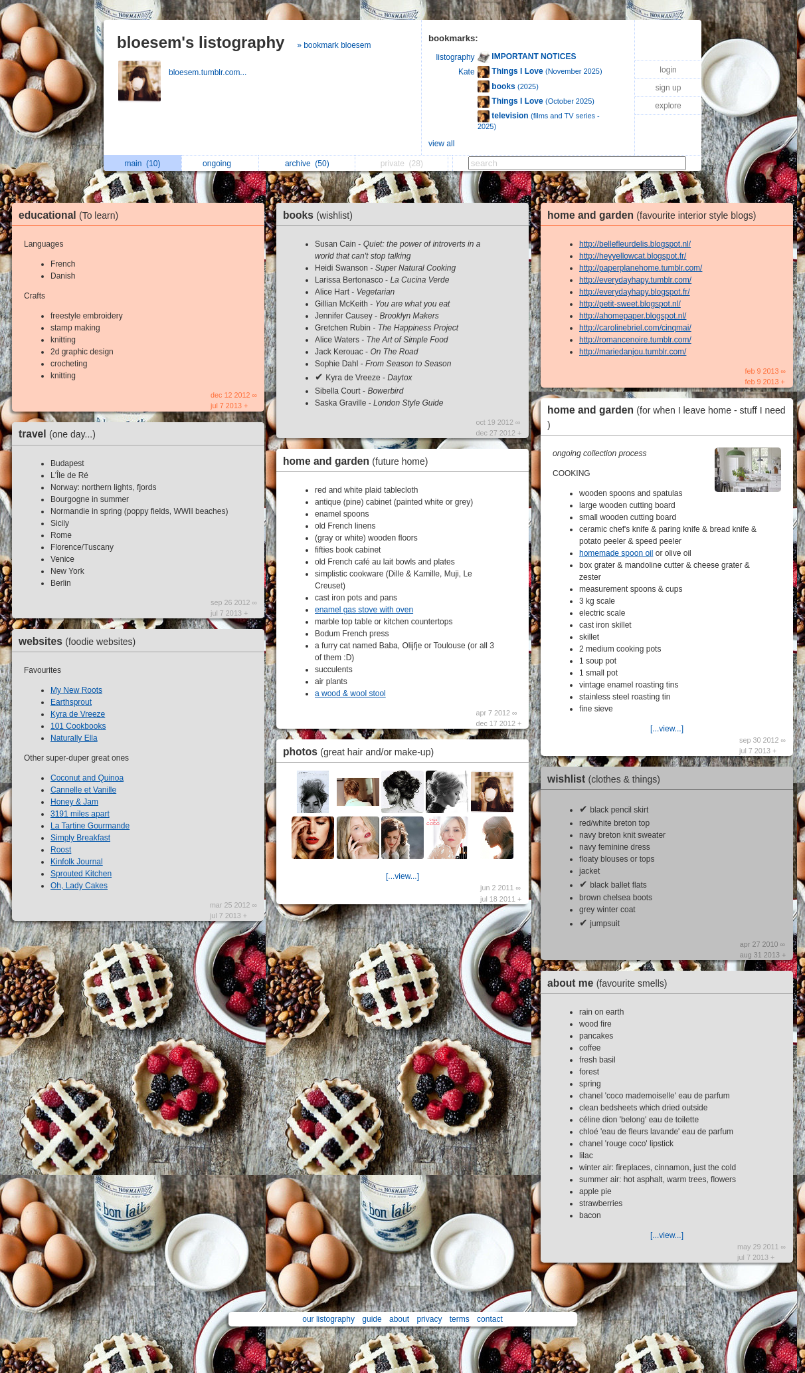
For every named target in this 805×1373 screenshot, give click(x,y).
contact (490, 1319)
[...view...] (402, 876)
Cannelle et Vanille (83, 790)
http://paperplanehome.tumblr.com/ (640, 268)
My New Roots (76, 690)
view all (441, 143)
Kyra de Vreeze (77, 714)
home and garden (359, 461)
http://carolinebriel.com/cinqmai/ (635, 327)
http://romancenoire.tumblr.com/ (635, 339)
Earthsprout (71, 702)
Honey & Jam (74, 802)
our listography (328, 1319)
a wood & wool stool (350, 693)
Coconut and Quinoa (87, 778)
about (399, 1319)
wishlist (607, 779)
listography (455, 57)
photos (361, 751)
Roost (60, 849)
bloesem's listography (200, 42)
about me (610, 983)
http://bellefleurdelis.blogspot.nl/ (635, 244)
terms (460, 1319)
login (668, 69)
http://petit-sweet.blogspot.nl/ (630, 304)
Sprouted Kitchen (81, 873)
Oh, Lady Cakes (79, 885)
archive (307, 163)
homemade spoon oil (616, 553)
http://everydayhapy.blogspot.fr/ (634, 292)
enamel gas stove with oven (364, 609)
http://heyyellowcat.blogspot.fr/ (632, 256)
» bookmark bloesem (334, 45)
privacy (429, 1319)
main (142, 163)
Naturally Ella (74, 738)
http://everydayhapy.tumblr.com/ (635, 280)
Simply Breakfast (80, 837)
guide (371, 1319)
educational (72, 215)
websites (80, 641)
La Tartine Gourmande (90, 825)
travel (60, 433)
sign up (668, 87)
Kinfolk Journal (76, 861)
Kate (466, 71)
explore (668, 105)
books (321, 215)
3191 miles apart (80, 813)
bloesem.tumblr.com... (209, 72)
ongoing (220, 163)
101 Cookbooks (78, 726)
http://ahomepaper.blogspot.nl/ (632, 315)
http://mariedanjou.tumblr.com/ (632, 351)
